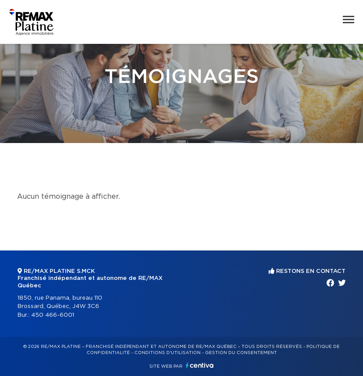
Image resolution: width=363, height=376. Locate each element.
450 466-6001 (52, 315)
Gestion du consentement (241, 353)
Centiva (200, 365)
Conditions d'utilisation (167, 353)
